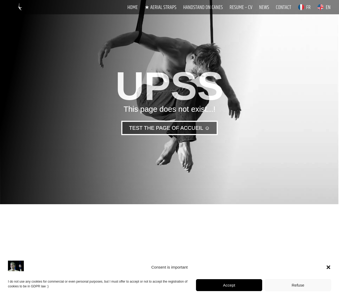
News (264, 8)
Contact (283, 8)
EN (324, 8)
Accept (229, 285)
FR (304, 8)
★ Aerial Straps (161, 8)
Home (132, 8)
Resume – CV (241, 8)
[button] (328, 267)
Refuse (298, 285)
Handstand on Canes (203, 8)
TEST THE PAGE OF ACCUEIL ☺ (169, 128)
